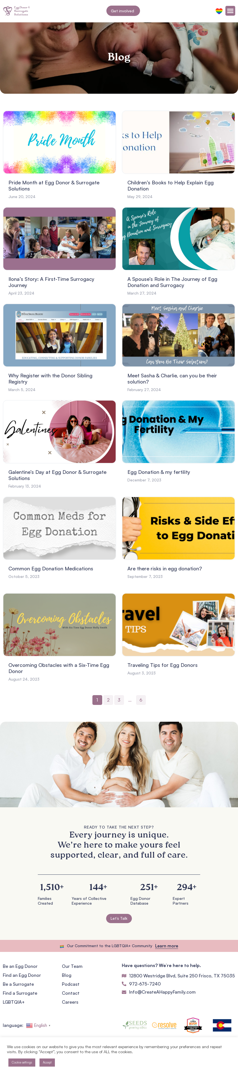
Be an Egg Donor (20, 966)
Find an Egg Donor (22, 975)
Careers (70, 1002)
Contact (71, 993)
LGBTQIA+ (14, 1002)
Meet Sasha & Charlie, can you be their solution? (172, 378)
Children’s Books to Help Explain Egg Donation (170, 185)
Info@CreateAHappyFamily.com (162, 992)
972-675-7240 (145, 984)
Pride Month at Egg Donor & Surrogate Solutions (53, 185)
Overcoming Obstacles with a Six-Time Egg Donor (58, 668)
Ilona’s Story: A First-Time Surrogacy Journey (51, 282)
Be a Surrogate (18, 984)
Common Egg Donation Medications (50, 568)
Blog (66, 975)
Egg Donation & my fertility (158, 472)
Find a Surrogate (20, 993)
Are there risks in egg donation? (164, 568)
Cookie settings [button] (22, 1062)
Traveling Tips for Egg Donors (162, 665)
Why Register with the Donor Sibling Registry (50, 378)
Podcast (71, 984)
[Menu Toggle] (230, 11)
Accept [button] (47, 1062)
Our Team (72, 966)
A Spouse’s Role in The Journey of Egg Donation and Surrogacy (172, 282)
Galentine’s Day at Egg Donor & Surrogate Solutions (57, 475)
